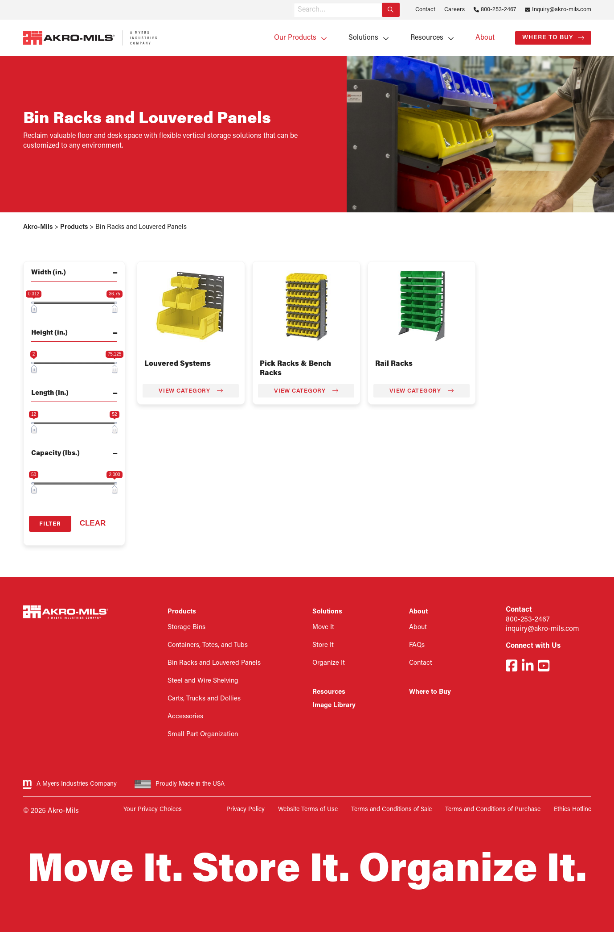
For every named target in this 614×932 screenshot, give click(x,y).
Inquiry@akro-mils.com (561, 9)
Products (182, 612)
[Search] (391, 10)
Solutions (363, 37)
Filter (50, 524)
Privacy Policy (245, 809)
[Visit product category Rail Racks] (421, 306)
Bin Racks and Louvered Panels (214, 663)
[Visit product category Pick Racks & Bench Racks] (306, 306)
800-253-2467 (498, 9)
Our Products (295, 37)
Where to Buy (547, 37)
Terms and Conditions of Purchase (492, 809)
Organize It (328, 663)
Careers (454, 9)
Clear (93, 523)
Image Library (334, 705)
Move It (323, 627)
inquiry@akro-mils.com (542, 629)
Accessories (185, 716)
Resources (426, 37)
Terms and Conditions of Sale (391, 809)
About (485, 37)
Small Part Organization (203, 734)
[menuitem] (297, 38)
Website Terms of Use (308, 809)
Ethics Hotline (572, 809)
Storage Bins (186, 627)
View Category (191, 391)
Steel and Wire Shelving (203, 681)
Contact (425, 9)
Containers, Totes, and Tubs (208, 645)
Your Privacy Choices (152, 809)
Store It (323, 645)
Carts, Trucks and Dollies (204, 699)
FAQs (417, 645)
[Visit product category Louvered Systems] (191, 306)
